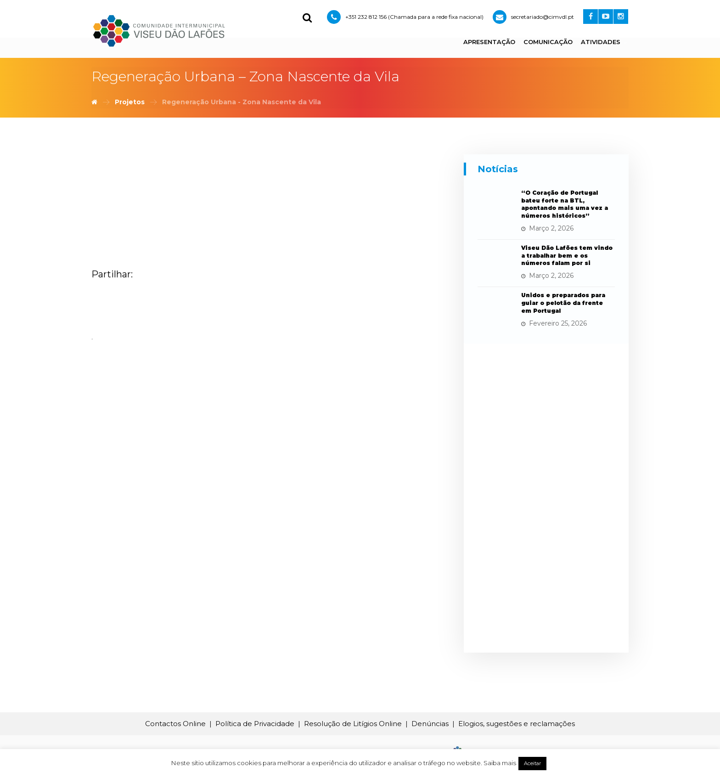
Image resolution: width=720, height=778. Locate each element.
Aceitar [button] (532, 763)
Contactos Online (175, 723)
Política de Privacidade (254, 723)
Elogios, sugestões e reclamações (516, 723)
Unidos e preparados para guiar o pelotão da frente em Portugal (563, 303)
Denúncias (430, 723)
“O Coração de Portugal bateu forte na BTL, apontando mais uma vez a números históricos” (564, 204)
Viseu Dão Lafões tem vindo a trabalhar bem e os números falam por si (567, 255)
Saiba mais (500, 763)
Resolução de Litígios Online (353, 723)
